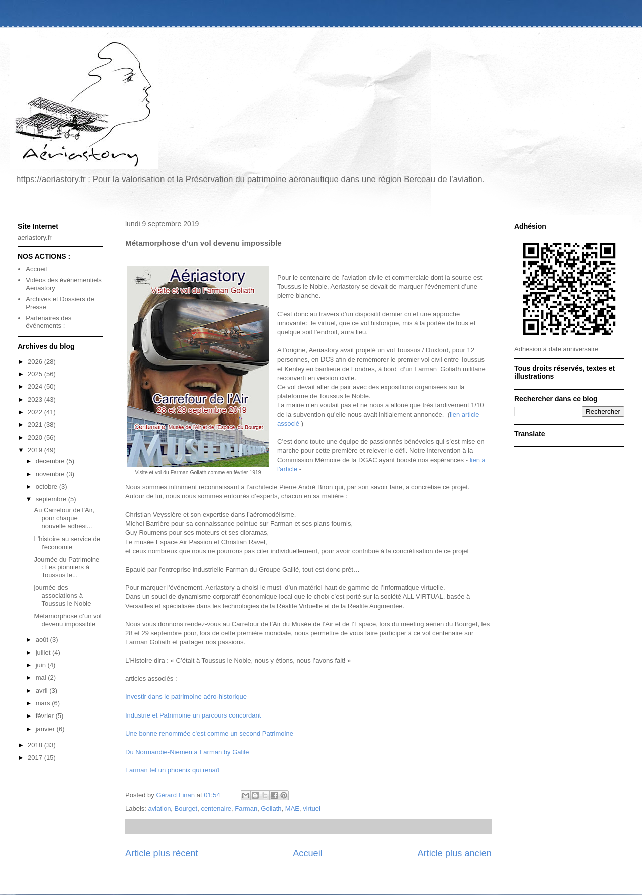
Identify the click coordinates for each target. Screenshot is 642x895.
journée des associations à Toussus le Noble (62, 595)
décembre (51, 461)
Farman (246, 808)
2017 (36, 757)
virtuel (311, 808)
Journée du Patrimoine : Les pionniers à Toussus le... (66, 567)
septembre (52, 499)
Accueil (308, 853)
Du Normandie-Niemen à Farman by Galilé (187, 752)
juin (42, 665)
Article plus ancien (454, 853)
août (43, 639)
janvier (46, 729)
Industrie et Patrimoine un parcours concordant (193, 715)
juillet (44, 652)
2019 (36, 450)
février (46, 716)
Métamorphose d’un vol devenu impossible (67, 620)
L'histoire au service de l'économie (67, 543)
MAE (292, 808)
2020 (36, 437)
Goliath (271, 808)
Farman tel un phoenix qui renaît (172, 770)
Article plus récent (161, 853)
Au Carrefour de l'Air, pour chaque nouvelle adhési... (64, 517)
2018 (36, 745)
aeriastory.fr (35, 237)
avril (42, 690)
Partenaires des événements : (48, 322)
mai (42, 677)
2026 (36, 361)
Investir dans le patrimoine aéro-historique (186, 696)
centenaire (216, 808)
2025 (36, 374)
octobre (47, 486)
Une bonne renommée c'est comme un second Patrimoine (209, 733)
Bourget (186, 808)
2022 (36, 412)
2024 (36, 386)
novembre (51, 474)
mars (44, 703)
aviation (159, 808)
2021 (36, 424)
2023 (36, 399)
